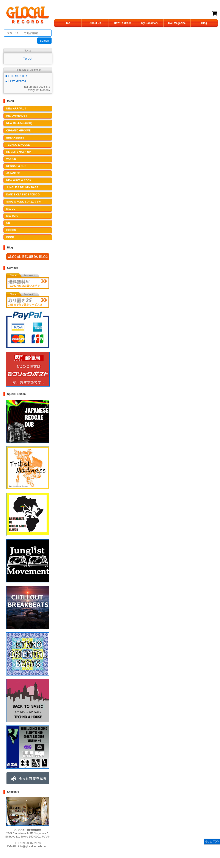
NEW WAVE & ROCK (18, 180)
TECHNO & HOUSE (18, 144)
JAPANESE (13, 173)
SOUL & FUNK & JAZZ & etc (23, 201)
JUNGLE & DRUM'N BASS (22, 187)
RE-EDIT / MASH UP (18, 151)
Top (68, 23)
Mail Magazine (177, 23)
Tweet (27, 58)
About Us (95, 23)
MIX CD (10, 208)
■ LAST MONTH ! (16, 81)
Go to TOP (212, 841)
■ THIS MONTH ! (16, 76)
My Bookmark (149, 23)
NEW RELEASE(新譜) (19, 123)
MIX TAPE (12, 215)
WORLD (11, 159)
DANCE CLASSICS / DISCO (23, 194)
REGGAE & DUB (16, 166)
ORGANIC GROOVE (18, 130)
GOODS (11, 230)
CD (8, 223)
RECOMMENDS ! (16, 115)
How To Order (122, 23)
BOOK (10, 237)
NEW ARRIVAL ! (16, 108)
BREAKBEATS (15, 137)
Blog (204, 23)
